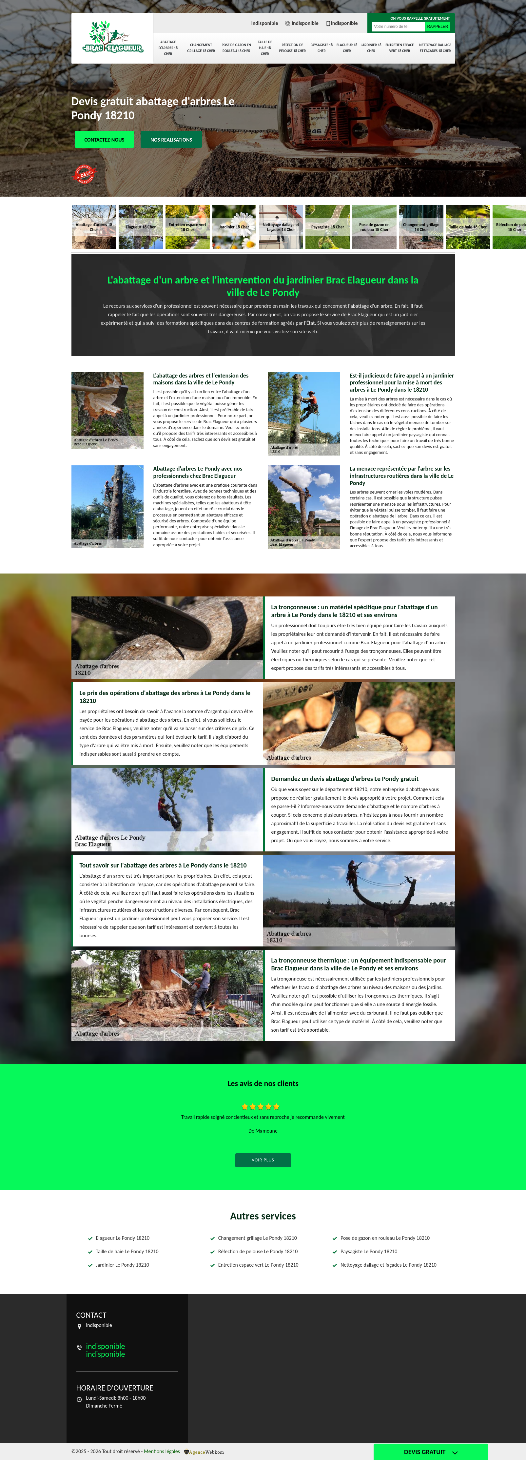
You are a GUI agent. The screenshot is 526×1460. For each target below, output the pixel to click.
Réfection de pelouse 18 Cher (292, 48)
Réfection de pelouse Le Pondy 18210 (258, 1251)
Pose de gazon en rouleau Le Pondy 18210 (385, 1238)
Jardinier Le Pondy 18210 (122, 1265)
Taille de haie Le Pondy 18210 (127, 1251)
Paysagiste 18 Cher (322, 48)
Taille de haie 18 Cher (265, 48)
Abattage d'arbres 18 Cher (168, 48)
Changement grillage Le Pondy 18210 (257, 1238)
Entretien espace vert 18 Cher (399, 48)
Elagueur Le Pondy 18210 (123, 1238)
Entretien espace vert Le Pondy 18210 (258, 1265)
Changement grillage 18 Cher (201, 48)
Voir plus (263, 1160)
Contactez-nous (105, 140)
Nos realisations (171, 140)
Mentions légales (162, 1451)
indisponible (264, 23)
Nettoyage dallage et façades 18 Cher (435, 48)
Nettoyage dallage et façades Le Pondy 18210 (389, 1265)
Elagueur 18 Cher (347, 48)
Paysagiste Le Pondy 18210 (369, 1251)
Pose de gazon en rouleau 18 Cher (236, 48)
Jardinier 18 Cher (371, 48)
